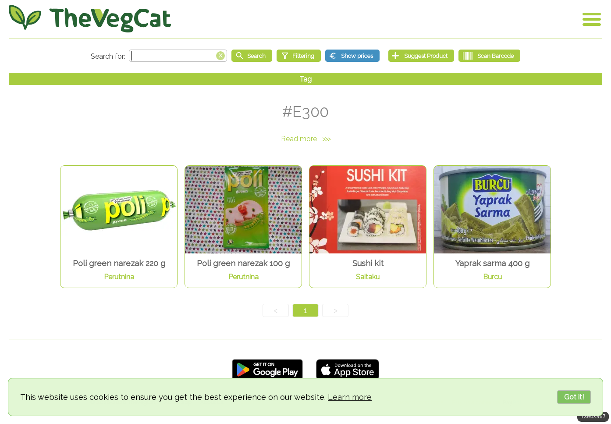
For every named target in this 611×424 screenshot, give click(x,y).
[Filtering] (299, 56)
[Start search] (251, 56)
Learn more (350, 397)
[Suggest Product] (421, 56)
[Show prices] (352, 56)
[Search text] (178, 56)
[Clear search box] (220, 55)
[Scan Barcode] (489, 56)
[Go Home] (90, 18)
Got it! (574, 397)
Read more (305, 139)
